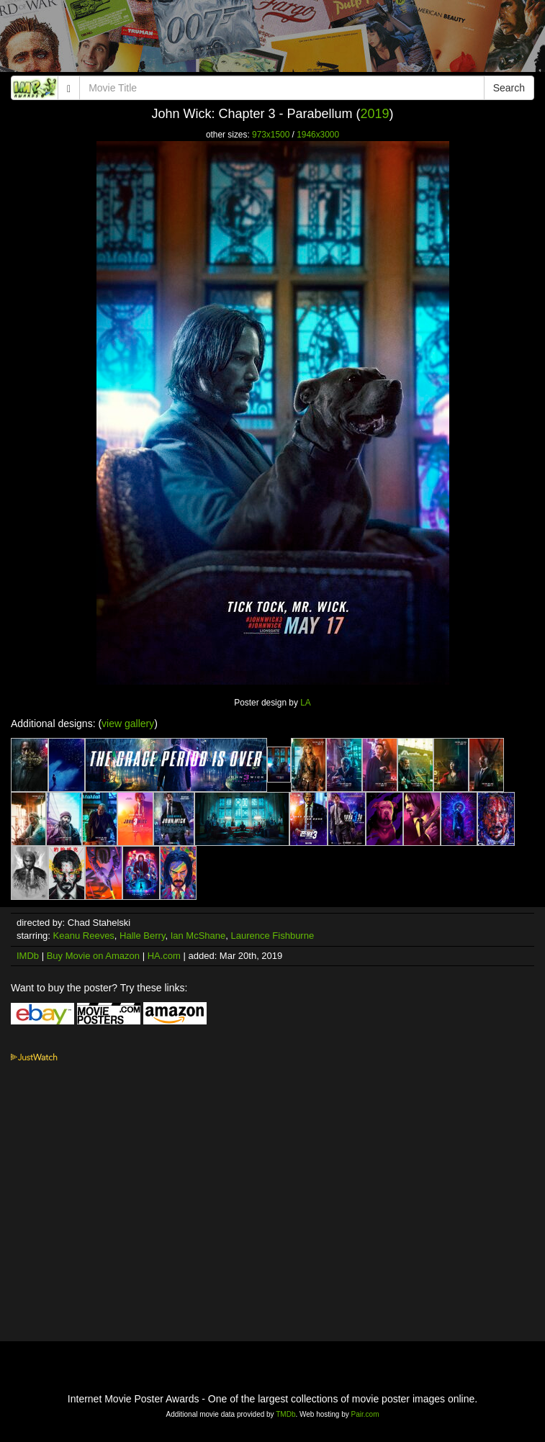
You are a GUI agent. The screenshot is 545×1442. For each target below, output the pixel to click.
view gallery (128, 723)
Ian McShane (198, 935)
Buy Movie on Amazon (93, 955)
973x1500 (270, 135)
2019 (375, 114)
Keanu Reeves (83, 935)
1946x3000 (318, 135)
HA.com (164, 955)
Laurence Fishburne (273, 935)
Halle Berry (142, 935)
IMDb (28, 955)
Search (509, 88)
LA (305, 703)
